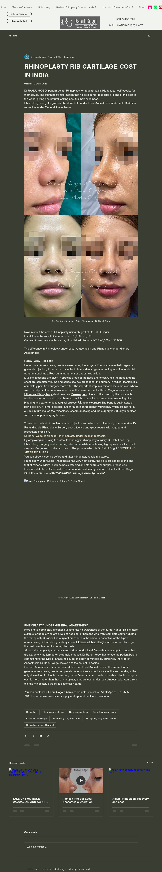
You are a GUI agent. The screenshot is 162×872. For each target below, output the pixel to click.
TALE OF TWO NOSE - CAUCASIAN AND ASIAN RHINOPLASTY (29, 800)
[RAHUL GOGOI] (150, 7)
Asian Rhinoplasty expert (105, 712)
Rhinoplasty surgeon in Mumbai (101, 718)
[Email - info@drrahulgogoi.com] (125, 25)
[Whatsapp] (155, 7)
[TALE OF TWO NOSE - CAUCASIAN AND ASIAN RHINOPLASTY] (31, 780)
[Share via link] (48, 735)
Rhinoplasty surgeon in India (66, 718)
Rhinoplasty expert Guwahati (40, 725)
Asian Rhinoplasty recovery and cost (130, 800)
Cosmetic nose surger (37, 718)
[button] (149, 36)
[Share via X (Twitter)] (33, 735)
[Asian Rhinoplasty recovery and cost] (131, 780)
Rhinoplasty (32, 712)
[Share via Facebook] (25, 735)
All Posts (13, 35)
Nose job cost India (78, 712)
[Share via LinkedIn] (40, 735)
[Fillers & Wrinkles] (19, 14)
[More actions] (136, 57)
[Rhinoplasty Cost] (19, 21)
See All (149, 762)
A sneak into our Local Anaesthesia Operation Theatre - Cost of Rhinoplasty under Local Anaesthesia (78, 800)
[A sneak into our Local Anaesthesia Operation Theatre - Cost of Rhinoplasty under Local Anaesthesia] (81, 780)
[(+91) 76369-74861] (125, 19)
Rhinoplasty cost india (53, 712)
